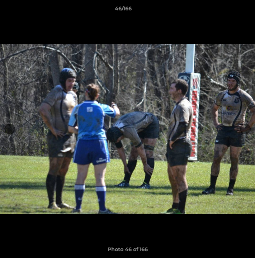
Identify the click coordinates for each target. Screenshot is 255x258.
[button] (229, 10)
